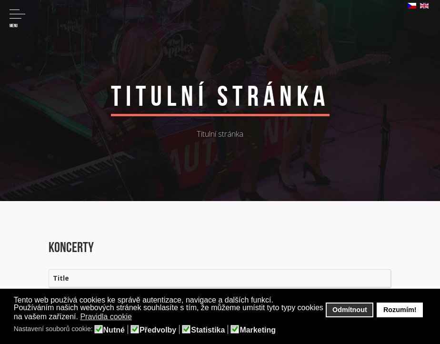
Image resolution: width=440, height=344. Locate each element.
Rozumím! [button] (400, 310)
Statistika (208, 330)
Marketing (258, 330)
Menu (17, 19)
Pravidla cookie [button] (106, 317)
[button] (138, 317)
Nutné (114, 330)
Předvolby (158, 330)
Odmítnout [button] (349, 310)
